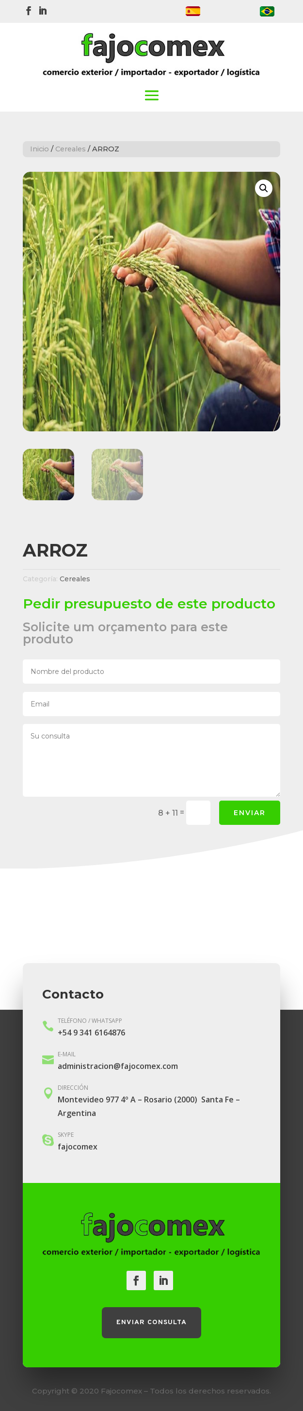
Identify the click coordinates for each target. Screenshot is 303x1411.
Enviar (250, 812)
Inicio (39, 149)
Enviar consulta (151, 1322)
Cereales (70, 149)
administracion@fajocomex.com (118, 1066)
